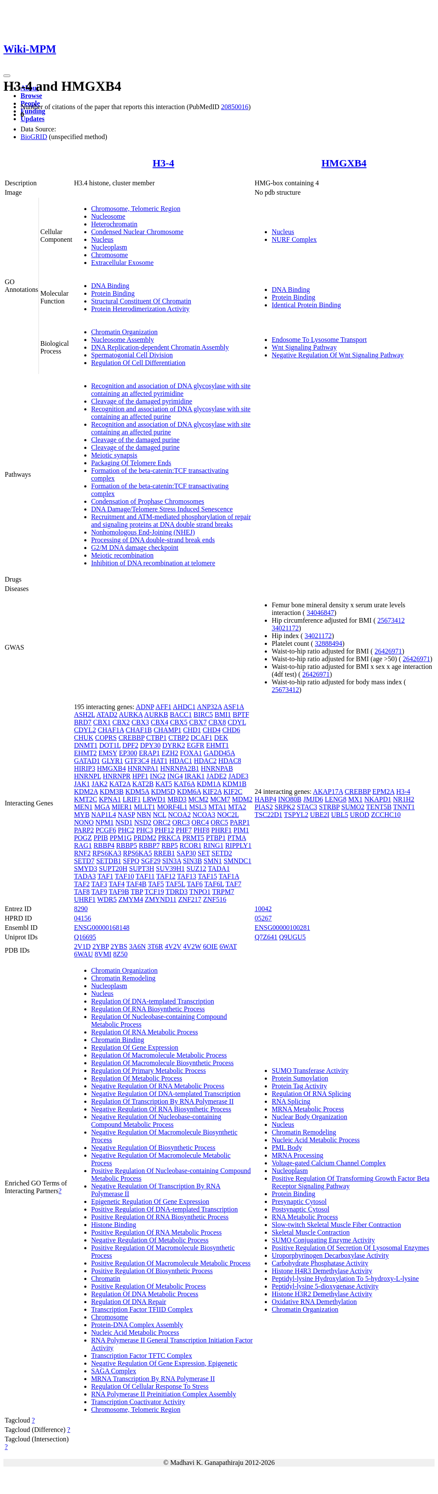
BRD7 (83, 722)
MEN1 (83, 807)
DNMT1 (86, 745)
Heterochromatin (114, 224)
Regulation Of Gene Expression (134, 1047)
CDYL (237, 722)
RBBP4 (104, 845)
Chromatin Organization (124, 332)
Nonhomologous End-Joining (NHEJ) (143, 532)
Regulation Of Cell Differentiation (138, 362)
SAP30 (186, 853)
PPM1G (121, 837)
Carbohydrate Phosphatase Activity (320, 1263)
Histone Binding (113, 1224)
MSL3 (198, 807)
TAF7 (233, 884)
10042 (263, 908)
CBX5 (178, 722)
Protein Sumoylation (300, 1078)
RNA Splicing (291, 1101)
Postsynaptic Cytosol (300, 1209)
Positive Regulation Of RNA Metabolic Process (156, 1232)
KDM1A (209, 783)
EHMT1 (217, 745)
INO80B (290, 799)
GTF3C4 (137, 760)
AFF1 (163, 706)
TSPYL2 (296, 814)
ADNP (145, 706)
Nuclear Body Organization (309, 1116)
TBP (137, 891)
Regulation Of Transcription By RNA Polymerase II (162, 1101)
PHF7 (184, 830)
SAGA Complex (113, 1371)
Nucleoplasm (109, 247)
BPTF (241, 714)
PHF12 (164, 830)
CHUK (83, 737)
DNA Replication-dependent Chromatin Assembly (160, 347)
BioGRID (34, 136)
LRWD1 (154, 799)
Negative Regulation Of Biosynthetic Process (153, 1147)
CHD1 (192, 730)
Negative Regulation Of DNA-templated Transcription (165, 1093)
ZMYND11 (160, 899)
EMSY (107, 753)
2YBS (119, 946)
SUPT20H (113, 868)
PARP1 (240, 822)
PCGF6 (105, 830)
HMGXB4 (343, 163)
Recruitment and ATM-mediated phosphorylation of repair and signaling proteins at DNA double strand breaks (171, 520)
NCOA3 (203, 814)
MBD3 (177, 799)
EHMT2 (85, 753)
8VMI (103, 954)
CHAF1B (139, 730)
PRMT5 (193, 837)
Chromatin (105, 1278)
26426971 (388, 651)
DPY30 (150, 745)
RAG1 (83, 845)
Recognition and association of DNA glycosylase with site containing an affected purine (171, 412)
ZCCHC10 (385, 814)
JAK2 (99, 783)
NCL (159, 814)
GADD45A (219, 753)
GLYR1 (112, 760)
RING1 (213, 845)
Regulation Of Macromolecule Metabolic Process (159, 1055)
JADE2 (217, 776)
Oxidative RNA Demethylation (314, 1301)
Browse (31, 95)
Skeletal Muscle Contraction (310, 1232)
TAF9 (99, 891)
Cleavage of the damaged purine (135, 439)
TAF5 (156, 884)
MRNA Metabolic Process (308, 1109)
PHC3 (144, 830)
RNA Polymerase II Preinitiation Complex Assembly (163, 1394)
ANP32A (209, 706)
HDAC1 (180, 760)
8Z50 (120, 954)
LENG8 (335, 799)
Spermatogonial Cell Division (132, 355)
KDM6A (189, 791)
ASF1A (233, 706)
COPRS (106, 737)
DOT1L (110, 745)
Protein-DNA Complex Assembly (137, 1324)
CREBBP (131, 737)
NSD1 (124, 822)
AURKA (131, 714)
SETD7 (84, 860)
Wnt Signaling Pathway (304, 347)
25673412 (391, 620)
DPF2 (130, 745)
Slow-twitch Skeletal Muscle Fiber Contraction (336, 1224)
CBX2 (121, 722)
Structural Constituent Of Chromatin (141, 301)
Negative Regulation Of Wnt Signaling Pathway (338, 355)
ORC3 (181, 822)
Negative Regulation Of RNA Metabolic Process (158, 1086)
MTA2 (237, 807)
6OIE (210, 946)
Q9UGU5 (292, 937)
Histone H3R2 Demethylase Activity (322, 1294)
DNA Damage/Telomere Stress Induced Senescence (162, 509)
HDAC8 (229, 760)
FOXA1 (191, 753)
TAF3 (99, 884)
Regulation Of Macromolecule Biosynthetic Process (162, 1062)
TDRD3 (177, 891)
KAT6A (184, 783)
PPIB (101, 837)
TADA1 (219, 868)
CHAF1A (111, 730)
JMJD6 (313, 799)
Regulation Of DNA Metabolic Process (144, 1294)
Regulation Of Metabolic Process (136, 1078)
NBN (143, 814)
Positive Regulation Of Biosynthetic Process (152, 1270)
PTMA (237, 837)
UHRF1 (85, 899)
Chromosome (109, 254)
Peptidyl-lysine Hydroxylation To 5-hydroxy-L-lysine (345, 1278)
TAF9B (119, 891)
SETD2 (221, 853)
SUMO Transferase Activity (310, 1070)
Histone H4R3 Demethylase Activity (322, 1270)
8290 (81, 908)
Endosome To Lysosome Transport (319, 339)
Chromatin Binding (117, 1039)
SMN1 (213, 860)
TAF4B (136, 884)
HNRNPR (116, 776)
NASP (126, 814)
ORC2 (162, 822)
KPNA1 (110, 799)
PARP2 (84, 830)
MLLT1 (144, 807)
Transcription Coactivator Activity (138, 1401)
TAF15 (207, 876)
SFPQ (131, 860)
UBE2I (319, 814)
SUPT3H (141, 868)
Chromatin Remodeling (123, 978)
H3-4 (164, 163)
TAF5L (175, 884)
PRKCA (169, 837)
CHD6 (231, 730)
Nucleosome (108, 216)
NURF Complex (294, 239)
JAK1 (82, 783)
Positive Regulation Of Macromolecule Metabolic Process (171, 1263)
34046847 (320, 612)
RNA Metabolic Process (305, 1217)
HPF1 (140, 776)
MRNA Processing (297, 1155)
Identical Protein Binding (306, 305)
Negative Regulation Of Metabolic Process (150, 1240)
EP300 (128, 753)
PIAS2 (264, 807)
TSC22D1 (268, 814)
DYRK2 (173, 745)
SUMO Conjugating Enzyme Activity (323, 1240)
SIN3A (171, 860)
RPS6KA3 (106, 853)
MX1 (355, 799)
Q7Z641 (266, 937)
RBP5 (169, 845)
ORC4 (200, 822)
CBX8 (217, 722)
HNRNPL (87, 776)
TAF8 (82, 891)
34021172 (285, 628)
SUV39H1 (170, 868)
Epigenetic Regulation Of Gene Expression (150, 1201)
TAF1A (229, 876)
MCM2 (198, 799)
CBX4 (160, 722)
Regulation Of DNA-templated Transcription (152, 1001)
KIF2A (212, 791)
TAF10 (124, 876)
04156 (82, 918)
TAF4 (116, 884)
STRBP (329, 807)
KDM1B (234, 783)
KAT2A (120, 783)
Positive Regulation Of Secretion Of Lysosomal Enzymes (350, 1247)
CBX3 (140, 722)
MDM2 (242, 799)
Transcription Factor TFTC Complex (141, 1355)
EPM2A (384, 791)
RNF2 (82, 853)
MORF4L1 (172, 807)
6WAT (228, 946)
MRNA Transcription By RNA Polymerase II (153, 1378)
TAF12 (165, 876)
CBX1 (102, 722)
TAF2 (82, 884)
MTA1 (217, 807)
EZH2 (170, 753)
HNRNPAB (217, 768)
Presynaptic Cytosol (299, 1201)
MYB (81, 814)
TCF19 (154, 891)
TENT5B (379, 807)
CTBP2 (179, 737)
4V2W (192, 946)
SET (204, 853)
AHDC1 (184, 706)
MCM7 (220, 799)
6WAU (83, 954)
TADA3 (85, 876)
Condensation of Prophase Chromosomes (147, 501)
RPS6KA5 (137, 853)
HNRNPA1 (142, 768)
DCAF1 (202, 737)
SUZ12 (196, 868)
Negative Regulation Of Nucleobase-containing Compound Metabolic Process (156, 1120)
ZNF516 (214, 899)
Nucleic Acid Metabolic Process (135, 1332)
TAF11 (145, 876)
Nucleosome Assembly (122, 339)
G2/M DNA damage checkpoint (134, 547)
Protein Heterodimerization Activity (140, 308)
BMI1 (223, 714)
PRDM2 (144, 837)
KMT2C (85, 799)
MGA (102, 807)
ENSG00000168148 (102, 927)
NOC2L (228, 814)
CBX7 (198, 722)
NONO (84, 822)
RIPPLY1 (238, 845)
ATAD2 (106, 714)
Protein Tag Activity (299, 1086)
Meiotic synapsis (114, 455)
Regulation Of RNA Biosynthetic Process (148, 1009)
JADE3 (238, 776)
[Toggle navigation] (6, 75)
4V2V (173, 946)
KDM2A (86, 791)
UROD (359, 814)
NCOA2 (179, 814)
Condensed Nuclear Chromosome (137, 231)
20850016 (235, 106)
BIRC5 (203, 714)
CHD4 (212, 730)
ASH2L (84, 714)
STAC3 (307, 807)
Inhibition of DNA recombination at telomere (153, 563)
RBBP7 (149, 845)
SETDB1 (108, 860)
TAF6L (214, 884)
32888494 (328, 643)
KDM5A (137, 791)
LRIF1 (132, 799)
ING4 (175, 776)
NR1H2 (403, 799)
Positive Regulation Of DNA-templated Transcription (164, 1209)
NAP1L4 (103, 814)
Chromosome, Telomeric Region (136, 208)
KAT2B (143, 783)
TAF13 (186, 876)
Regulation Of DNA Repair (128, 1301)
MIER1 (122, 807)
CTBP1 (156, 737)
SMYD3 (85, 868)
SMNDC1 (238, 860)
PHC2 (126, 830)
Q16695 (85, 937)
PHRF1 (221, 830)
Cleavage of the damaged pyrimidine (141, 401)
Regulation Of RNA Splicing (311, 1093)
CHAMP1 (167, 730)
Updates (32, 118)
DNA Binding (110, 285)
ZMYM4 (130, 899)
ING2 (158, 776)
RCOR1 (191, 845)
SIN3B (192, 860)
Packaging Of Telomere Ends (131, 462)
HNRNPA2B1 (179, 768)
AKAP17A (328, 791)
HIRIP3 (84, 768)
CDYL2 (85, 730)
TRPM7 (223, 891)
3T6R (155, 946)
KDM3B (112, 791)
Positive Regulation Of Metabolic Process (148, 1286)
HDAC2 (205, 760)
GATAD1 (87, 760)
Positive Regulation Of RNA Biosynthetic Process (159, 1217)
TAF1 (105, 876)
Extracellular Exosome (122, 262)
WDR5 (106, 899)
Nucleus (102, 239)
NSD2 (142, 822)
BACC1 (181, 714)
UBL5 (339, 814)
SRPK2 (285, 807)
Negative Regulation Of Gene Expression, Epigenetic (164, 1363)
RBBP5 (126, 845)
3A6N (137, 946)
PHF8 (201, 830)
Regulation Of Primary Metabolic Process (148, 1070)
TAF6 (195, 884)
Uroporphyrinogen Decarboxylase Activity (330, 1255)
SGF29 (150, 860)
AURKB (156, 714)
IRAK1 (194, 776)
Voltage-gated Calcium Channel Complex (329, 1163)
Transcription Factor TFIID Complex (142, 1309)
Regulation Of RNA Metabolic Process (144, 1032)
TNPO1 (199, 891)
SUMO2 (352, 807)
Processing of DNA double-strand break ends (153, 540)
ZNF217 (189, 899)
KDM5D (163, 791)
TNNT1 (404, 807)
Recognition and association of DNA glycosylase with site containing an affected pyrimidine (171, 389)
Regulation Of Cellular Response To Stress (150, 1386)
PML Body (287, 1147)
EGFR (195, 745)
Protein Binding (113, 293)
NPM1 (104, 822)
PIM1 (241, 830)
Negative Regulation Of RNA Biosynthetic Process (161, 1109)
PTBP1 (215, 837)
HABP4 (265, 799)
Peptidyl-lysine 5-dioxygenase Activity (325, 1286)
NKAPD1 (377, 799)
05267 (263, 918)
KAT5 (163, 783)
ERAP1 (149, 753)
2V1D (82, 946)
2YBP (100, 946)
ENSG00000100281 (282, 927)
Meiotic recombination (122, 555)
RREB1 (164, 853)
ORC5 (219, 822)
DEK (221, 737)
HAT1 (159, 760)
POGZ (83, 837)
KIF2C (232, 791)
